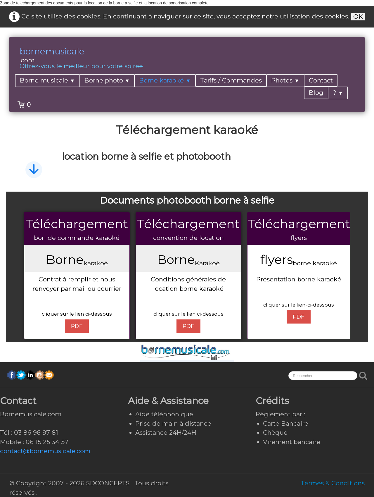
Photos (285, 80)
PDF (77, 326)
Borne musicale (47, 80)
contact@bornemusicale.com (45, 451)
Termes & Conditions (333, 483)
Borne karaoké (165, 80)
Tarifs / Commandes (231, 80)
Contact (321, 80)
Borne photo (107, 80)
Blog (316, 92)
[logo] (81, 59)
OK (358, 16)
